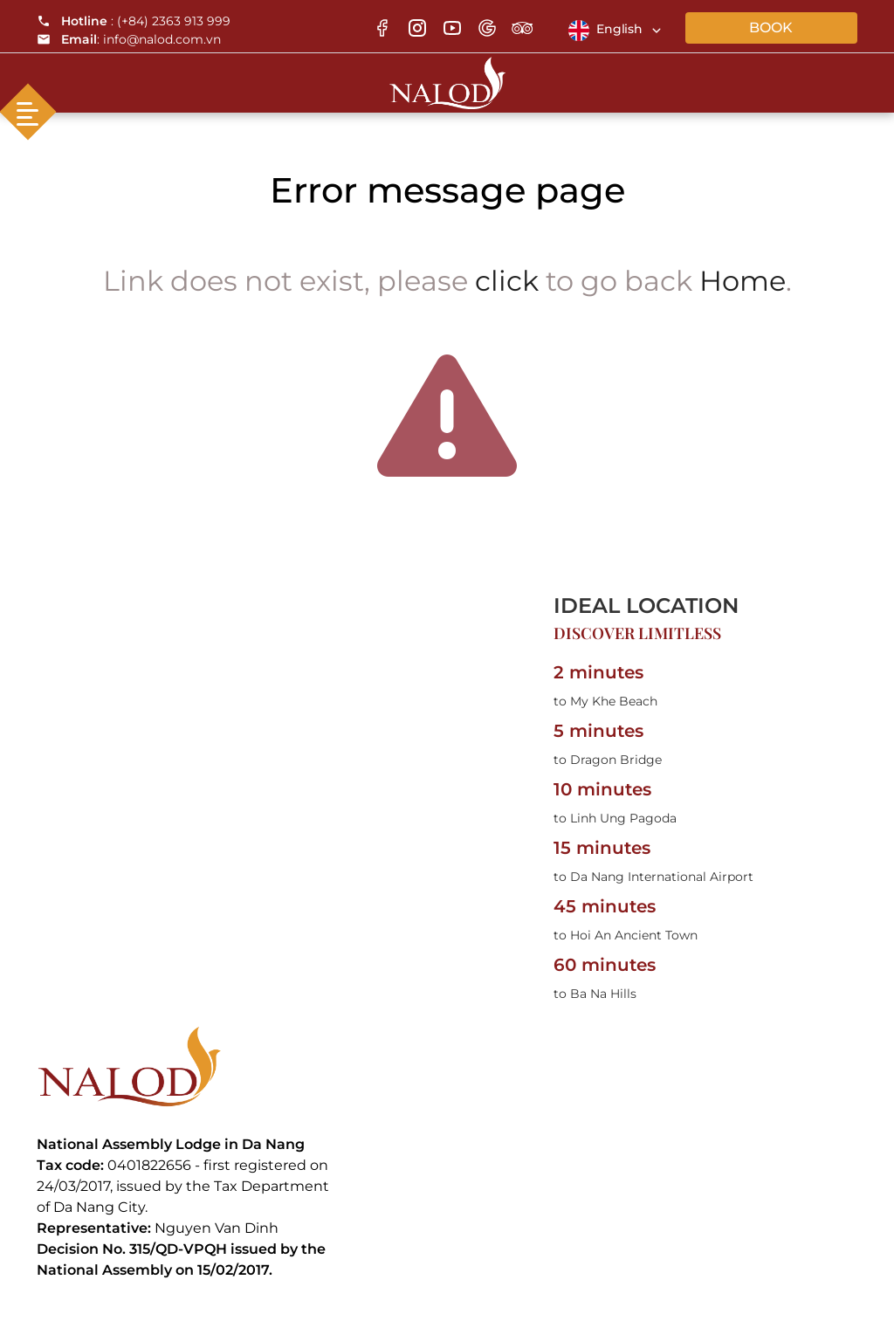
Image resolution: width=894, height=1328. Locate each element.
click (507, 281)
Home (742, 281)
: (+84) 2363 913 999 (133, 21)
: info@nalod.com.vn (129, 39)
